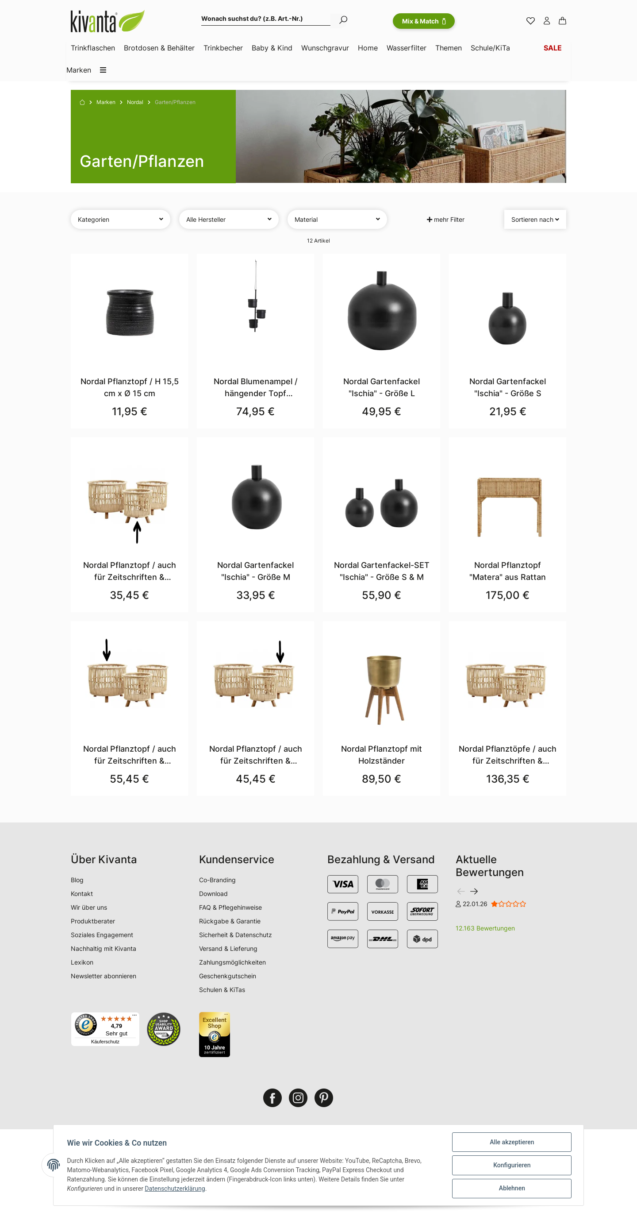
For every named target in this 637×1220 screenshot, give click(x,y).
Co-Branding (217, 880)
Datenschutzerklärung (176, 1189)
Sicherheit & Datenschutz (235, 934)
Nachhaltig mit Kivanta (103, 948)
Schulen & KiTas (222, 989)
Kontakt (82, 893)
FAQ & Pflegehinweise (230, 907)
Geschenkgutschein (227, 976)
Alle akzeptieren (511, 1142)
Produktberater (93, 921)
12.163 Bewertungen (485, 928)
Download (213, 893)
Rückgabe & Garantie (230, 921)
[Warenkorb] (562, 21)
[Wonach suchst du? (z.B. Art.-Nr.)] (266, 20)
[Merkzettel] (530, 21)
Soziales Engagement (102, 934)
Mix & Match (423, 21)
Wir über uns (89, 907)
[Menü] (134, 1017)
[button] (547, 21)
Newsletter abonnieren (103, 976)
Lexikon (82, 962)
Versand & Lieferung (228, 948)
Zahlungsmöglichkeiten (232, 962)
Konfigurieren (511, 1165)
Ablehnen (511, 1188)
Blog (77, 880)
